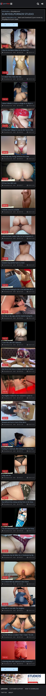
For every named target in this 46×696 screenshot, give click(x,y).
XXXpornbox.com (5, 3)
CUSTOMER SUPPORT (16, 689)
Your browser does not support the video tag (20, 40)
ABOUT (11, 692)
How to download (32, 689)
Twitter (4, 692)
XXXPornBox (6, 11)
